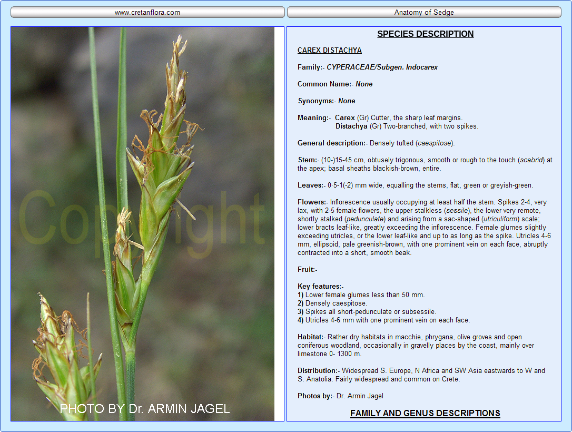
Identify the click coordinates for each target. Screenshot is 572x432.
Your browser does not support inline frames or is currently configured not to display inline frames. (424, 223)
